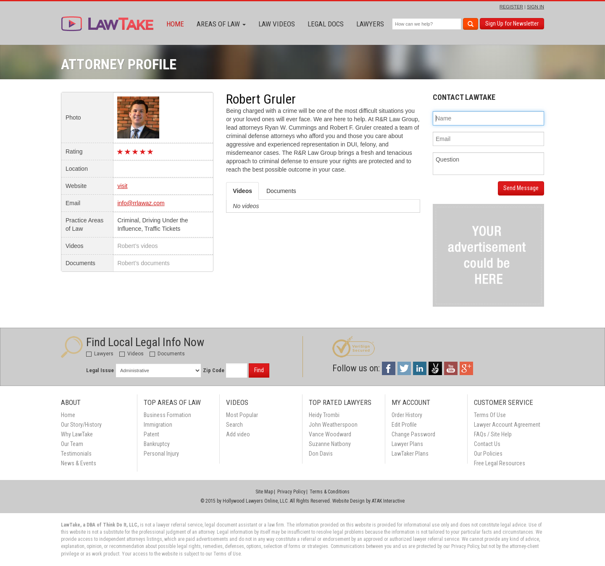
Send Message (521, 188)
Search (234, 424)
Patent (151, 434)
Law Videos (276, 24)
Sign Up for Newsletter (512, 23)
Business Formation (167, 415)
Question (488, 163)
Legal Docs (326, 24)
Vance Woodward (330, 434)
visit (122, 186)
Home (175, 24)
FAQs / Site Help (493, 434)
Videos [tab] (242, 191)
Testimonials (76, 453)
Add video (238, 434)
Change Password (413, 434)
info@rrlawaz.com (140, 203)
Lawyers (370, 24)
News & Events (78, 463)
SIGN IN (535, 6)
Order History (407, 415)
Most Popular (242, 415)
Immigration (158, 424)
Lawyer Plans (407, 444)
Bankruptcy (157, 444)
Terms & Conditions (330, 492)
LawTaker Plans (410, 453)
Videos (131, 354)
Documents (167, 354)
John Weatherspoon (333, 424)
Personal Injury (161, 453)
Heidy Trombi (324, 415)
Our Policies (488, 453)
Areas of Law (221, 24)
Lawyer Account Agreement (507, 424)
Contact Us (487, 444)
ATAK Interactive (388, 501)
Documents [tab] (281, 191)
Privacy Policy (291, 492)
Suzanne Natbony (330, 444)
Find (259, 370)
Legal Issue (100, 370)
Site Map (264, 492)
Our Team (72, 444)
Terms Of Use (490, 415)
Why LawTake (77, 434)
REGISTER (511, 6)
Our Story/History (81, 424)
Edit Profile (404, 424)
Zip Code (213, 370)
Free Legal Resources (499, 463)
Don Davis (321, 453)
